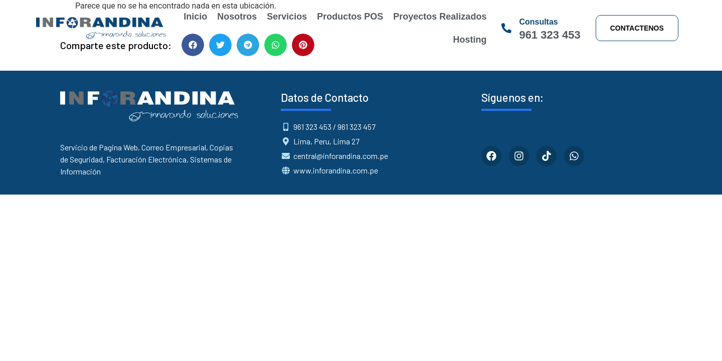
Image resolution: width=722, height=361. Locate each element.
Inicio (195, 17)
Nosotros (237, 17)
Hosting (469, 40)
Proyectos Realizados (439, 17)
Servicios (287, 17)
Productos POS (350, 17)
